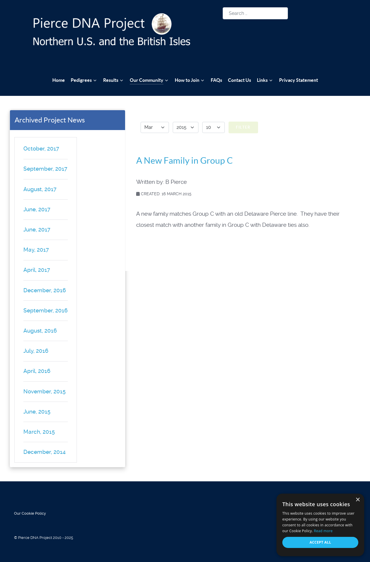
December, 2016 (44, 290)
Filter (243, 127)
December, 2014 (44, 452)
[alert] (320, 525)
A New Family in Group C (184, 160)
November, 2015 (44, 391)
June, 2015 (36, 411)
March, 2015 (39, 431)
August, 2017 (39, 189)
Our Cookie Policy (30, 513)
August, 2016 (40, 330)
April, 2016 (37, 371)
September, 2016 (45, 310)
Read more (323, 530)
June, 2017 (36, 209)
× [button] (357, 500)
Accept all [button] (320, 542)
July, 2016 (36, 350)
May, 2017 (36, 249)
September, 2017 (45, 168)
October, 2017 (41, 148)
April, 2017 (36, 270)
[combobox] (255, 13)
